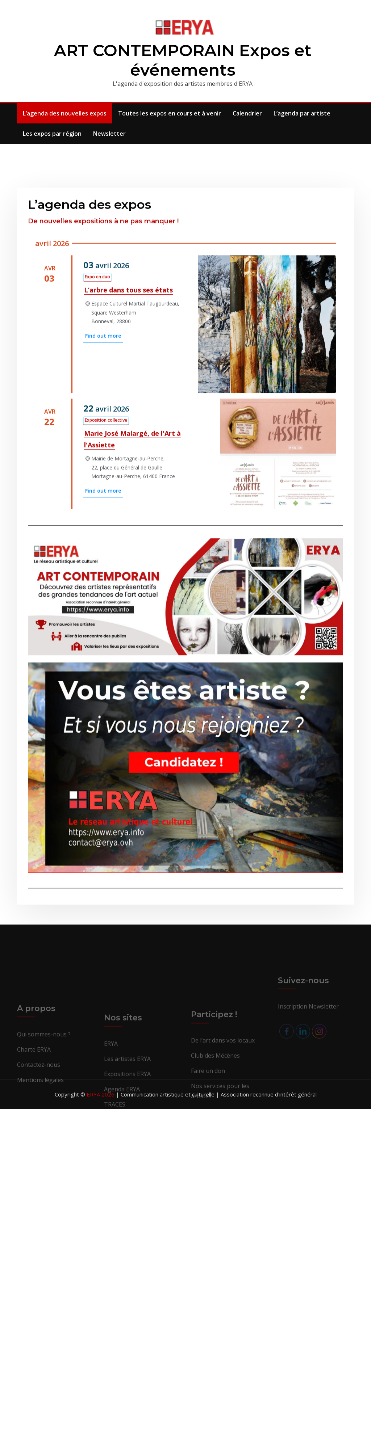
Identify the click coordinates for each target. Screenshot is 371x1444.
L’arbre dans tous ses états (128, 447)
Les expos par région (52, 134)
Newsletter (109, 134)
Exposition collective (106, 578)
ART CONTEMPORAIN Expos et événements (183, 60)
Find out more (103, 493)
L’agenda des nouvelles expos (65, 113)
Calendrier (247, 113)
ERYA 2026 (101, 1094)
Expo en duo (97, 434)
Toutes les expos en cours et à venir (169, 113)
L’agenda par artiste (302, 113)
